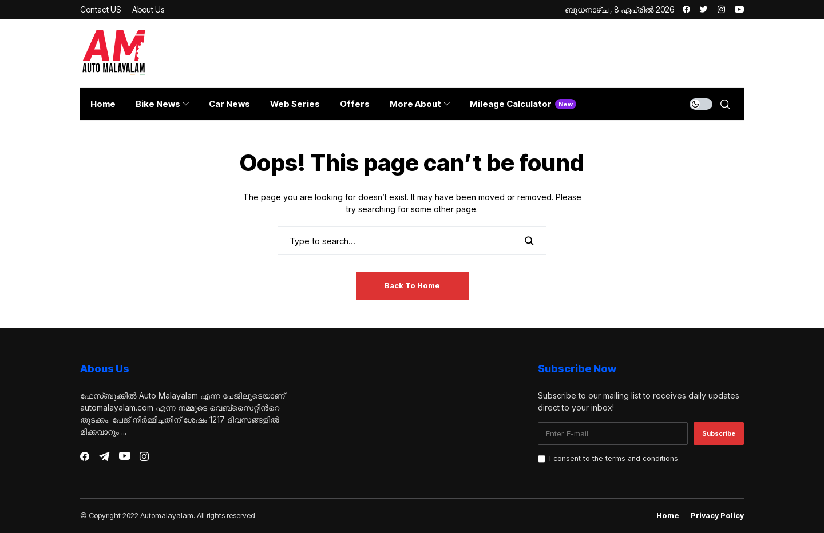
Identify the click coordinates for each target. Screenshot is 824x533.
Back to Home (412, 285)
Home (667, 515)
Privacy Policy (717, 515)
